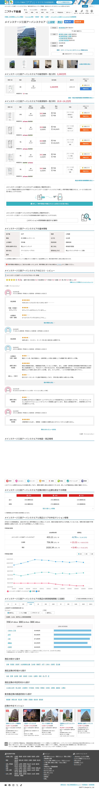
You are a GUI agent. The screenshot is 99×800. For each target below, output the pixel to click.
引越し (45, 778)
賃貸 (45, 756)
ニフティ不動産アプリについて (82, 758)
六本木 (48, 664)
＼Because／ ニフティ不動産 (81, 756)
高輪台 (10, 643)
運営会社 (63, 784)
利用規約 (85, 784)
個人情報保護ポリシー (74, 784)
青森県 (20, 756)
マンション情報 (48, 768)
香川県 (16, 771)
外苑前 (12, 664)
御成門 (38, 664)
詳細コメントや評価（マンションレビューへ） (81, 282)
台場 (7, 664)
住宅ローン (46, 774)
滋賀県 (29, 768)
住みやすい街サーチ (49, 770)
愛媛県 (20, 771)
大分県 (33, 773)
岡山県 (20, 770)
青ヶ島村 (18, 688)
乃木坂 (33, 664)
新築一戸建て (54, 762)
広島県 (16, 770)
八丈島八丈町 (10, 688)
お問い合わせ (77, 760)
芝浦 (11, 676)
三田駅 (51, 22)
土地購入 (46, 764)
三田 (9, 639)
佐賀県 (20, 773)
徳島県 (37, 770)
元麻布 (36, 676)
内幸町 (10, 647)
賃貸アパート (59, 756)
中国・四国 (9, 770)
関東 (7, 760)
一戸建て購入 (47, 762)
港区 (59, 22)
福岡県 (16, 773)
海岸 (20, 676)
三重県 (29, 766)
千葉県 (25, 699)
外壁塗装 (46, 776)
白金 (7, 676)
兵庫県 (20, 768)
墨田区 (58, 688)
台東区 (53, 688)
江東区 (63, 688)
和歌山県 (38, 768)
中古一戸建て (62, 762)
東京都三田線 (63, 34)
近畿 (7, 768)
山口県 (33, 770)
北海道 (16, 756)
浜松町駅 (66, 40)
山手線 (61, 38)
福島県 (16, 758)
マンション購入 (48, 760)
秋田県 (33, 756)
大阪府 (16, 768)
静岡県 (24, 766)
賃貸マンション (51, 756)
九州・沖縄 (9, 773)
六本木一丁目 (12, 630)
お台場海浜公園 (25, 664)
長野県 (24, 764)
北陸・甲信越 (9, 764)
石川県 (33, 764)
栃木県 (36, 699)
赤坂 (40, 676)
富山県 (29, 764)
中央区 (37, 688)
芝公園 (58, 664)
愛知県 (16, 766)
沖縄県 (21, 775)
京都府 (24, 768)
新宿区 (43, 688)
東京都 (61, 28)
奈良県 (33, 768)
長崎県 (24, 773)
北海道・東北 (9, 756)
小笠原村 (25, 688)
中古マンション (66, 760)
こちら (59, 264)
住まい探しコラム (48, 772)
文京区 (48, 688)
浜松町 (17, 664)
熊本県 (29, 773)
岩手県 (24, 756)
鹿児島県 (17, 775)
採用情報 (91, 784)
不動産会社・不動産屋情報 (51, 766)
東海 (7, 766)
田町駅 (65, 38)
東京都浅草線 (63, 36)
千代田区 (31, 688)
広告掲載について (78, 762)
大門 (9, 635)
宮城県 (29, 756)
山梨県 (20, 764)
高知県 (24, 771)
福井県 (37, 764)
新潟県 (16, 764)
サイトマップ (77, 764)
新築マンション (56, 760)
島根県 (29, 770)
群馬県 (41, 699)
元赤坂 (16, 676)
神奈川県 (14, 699)
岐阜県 (20, 766)
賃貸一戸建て (67, 756)
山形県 (37, 756)
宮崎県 (37, 773)
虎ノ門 (45, 676)
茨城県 (31, 699)
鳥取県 (24, 770)
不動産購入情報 (48, 758)
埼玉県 (20, 699)
